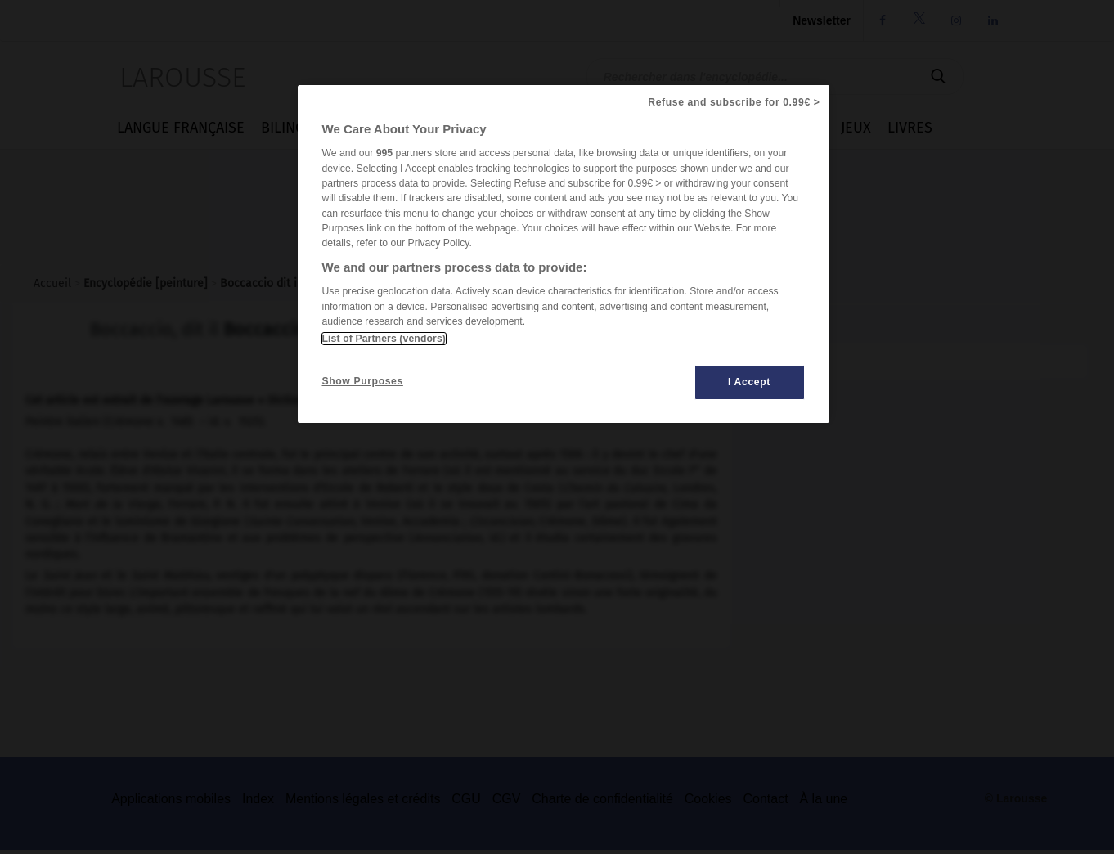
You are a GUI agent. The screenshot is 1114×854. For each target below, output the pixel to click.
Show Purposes (362, 381)
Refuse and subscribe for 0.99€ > (734, 102)
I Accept (749, 382)
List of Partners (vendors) (384, 338)
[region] (563, 254)
